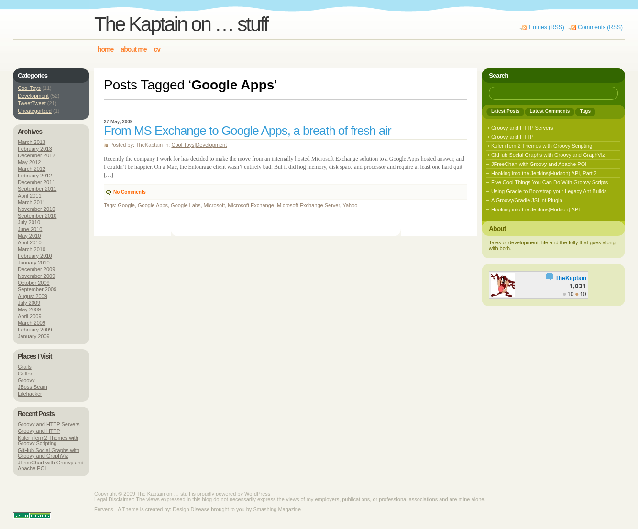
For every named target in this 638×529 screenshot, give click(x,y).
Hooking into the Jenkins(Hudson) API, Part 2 (544, 173)
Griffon (25, 373)
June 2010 (30, 229)
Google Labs (185, 205)
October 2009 (34, 283)
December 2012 (36, 155)
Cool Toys (182, 145)
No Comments (129, 192)
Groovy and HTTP (39, 431)
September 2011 (37, 189)
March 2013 (31, 142)
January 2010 (34, 262)
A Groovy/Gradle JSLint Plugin (526, 200)
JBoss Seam (32, 387)
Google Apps (153, 205)
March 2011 (31, 202)
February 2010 (35, 256)
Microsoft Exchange (251, 205)
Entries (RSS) (546, 27)
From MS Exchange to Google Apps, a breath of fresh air (247, 130)
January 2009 (34, 336)
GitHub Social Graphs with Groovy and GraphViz (48, 453)
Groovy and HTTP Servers (48, 424)
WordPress (257, 493)
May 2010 (29, 236)
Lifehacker (30, 394)
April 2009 (30, 316)
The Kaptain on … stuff (181, 24)
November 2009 (36, 276)
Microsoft (214, 205)
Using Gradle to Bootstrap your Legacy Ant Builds (549, 191)
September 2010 (37, 216)
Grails (25, 367)
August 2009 (32, 296)
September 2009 (37, 289)
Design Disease (191, 509)
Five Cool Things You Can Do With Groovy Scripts (549, 182)
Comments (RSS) (600, 27)
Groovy (26, 380)
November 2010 (36, 209)
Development (211, 145)
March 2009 (31, 323)
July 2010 (29, 222)
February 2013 (35, 149)
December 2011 (36, 182)
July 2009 (29, 303)
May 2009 (29, 309)
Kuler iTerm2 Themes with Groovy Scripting (48, 440)
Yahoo (349, 205)
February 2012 (35, 175)
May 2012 (29, 162)
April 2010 (30, 242)
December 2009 (36, 269)
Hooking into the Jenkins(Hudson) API (535, 209)
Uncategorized (35, 111)
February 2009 (35, 329)
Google (126, 205)
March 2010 (31, 249)
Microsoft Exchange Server (308, 205)
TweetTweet (32, 103)
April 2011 (30, 195)
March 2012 (31, 169)
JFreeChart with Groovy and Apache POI (538, 164)
